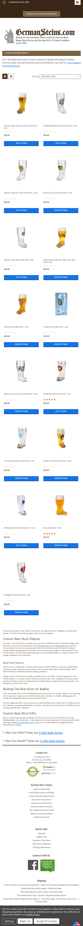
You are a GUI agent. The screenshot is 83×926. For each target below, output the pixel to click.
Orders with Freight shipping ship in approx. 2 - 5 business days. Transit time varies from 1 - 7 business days (41, 900)
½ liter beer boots (52, 741)
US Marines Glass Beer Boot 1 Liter (57, 394)
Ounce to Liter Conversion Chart (41, 14)
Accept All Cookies (46, 921)
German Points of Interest (41, 807)
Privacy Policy (33, 914)
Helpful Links (41, 837)
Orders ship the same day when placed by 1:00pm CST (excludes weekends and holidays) (41, 885)
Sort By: (35, 76)
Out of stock (21, 143)
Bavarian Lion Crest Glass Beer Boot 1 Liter (20, 394)
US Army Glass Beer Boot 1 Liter (55, 327)
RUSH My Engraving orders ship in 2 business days (41, 892)
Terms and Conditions (41, 844)
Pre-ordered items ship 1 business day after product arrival (41, 895)
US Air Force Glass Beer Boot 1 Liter (57, 461)
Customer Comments (42, 840)
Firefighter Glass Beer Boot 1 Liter (17, 595)
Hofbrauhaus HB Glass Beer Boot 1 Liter (19, 528)
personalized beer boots (25, 722)
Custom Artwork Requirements (41, 796)
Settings (9, 921)
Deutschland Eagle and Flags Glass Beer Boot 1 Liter (59, 261)
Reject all (25, 921)
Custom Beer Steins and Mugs (41, 793)
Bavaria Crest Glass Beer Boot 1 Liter (57, 193)
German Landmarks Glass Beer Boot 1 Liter (21, 193)
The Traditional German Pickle (41, 810)
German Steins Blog (41, 789)
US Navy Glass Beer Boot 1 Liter (16, 327)
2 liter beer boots (51, 733)
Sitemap (41, 833)
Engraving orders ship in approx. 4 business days (41, 888)
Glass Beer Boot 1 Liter (52, 528)
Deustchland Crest (62, 646)
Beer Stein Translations (41, 800)
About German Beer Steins (42, 814)
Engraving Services (42, 817)
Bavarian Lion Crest (44, 646)
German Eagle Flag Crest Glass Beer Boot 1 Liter (21, 127)
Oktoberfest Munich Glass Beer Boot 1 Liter (60, 126)
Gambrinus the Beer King (41, 803)
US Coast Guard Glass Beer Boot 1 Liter (19, 461)
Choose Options (61, 210)
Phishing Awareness (41, 847)
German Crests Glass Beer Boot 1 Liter (19, 260)
